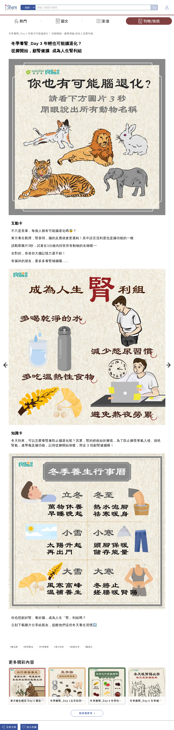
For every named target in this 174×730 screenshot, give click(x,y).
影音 (106, 21)
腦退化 (89, 646)
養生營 (14, 646)
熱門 (23, 21)
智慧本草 (75, 646)
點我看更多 (86, 713)
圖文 (64, 21)
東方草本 (59, 646)
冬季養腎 (44, 646)
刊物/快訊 (151, 21)
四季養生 (29, 646)
